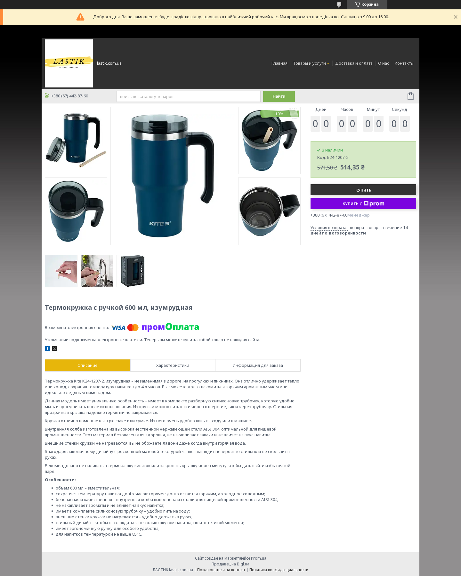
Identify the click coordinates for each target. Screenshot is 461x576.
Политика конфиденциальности (278, 569)
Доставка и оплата (354, 63)
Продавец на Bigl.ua (230, 564)
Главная (279, 63)
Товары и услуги (309, 63)
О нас (383, 63)
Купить (363, 190)
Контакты (404, 63)
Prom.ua (258, 558)
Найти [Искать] (279, 96)
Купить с (363, 204)
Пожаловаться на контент (221, 569)
